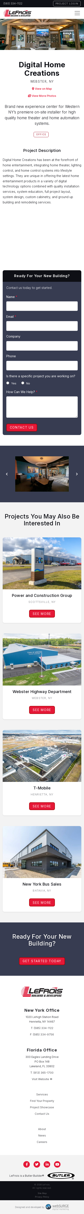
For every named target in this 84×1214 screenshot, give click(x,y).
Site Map (42, 1193)
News (42, 1135)
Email (11, 316)
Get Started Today (42, 961)
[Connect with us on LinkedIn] (47, 1164)
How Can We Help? (21, 392)
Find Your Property (42, 1101)
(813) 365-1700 (43, 1072)
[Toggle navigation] (77, 13)
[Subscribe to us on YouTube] (57, 1164)
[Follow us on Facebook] (27, 1164)
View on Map (42, 88)
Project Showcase (42, 1107)
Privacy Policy (42, 1197)
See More (42, 614)
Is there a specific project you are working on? (40, 376)
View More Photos (42, 95)
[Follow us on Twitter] (37, 1164)
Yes (11, 383)
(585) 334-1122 (12, 3)
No (25, 383)
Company (13, 336)
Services (42, 1094)
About (42, 1129)
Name (11, 297)
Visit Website (42, 1079)
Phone (11, 356)
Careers (42, 1142)
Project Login (67, 3)
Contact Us (22, 427)
